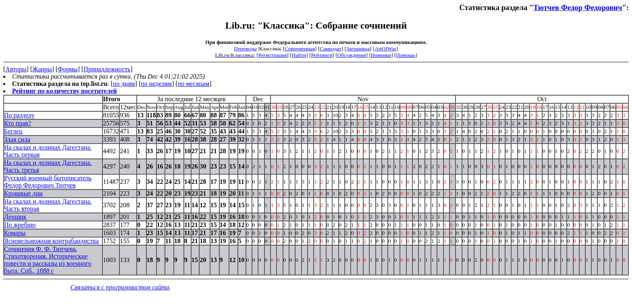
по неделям (156, 83)
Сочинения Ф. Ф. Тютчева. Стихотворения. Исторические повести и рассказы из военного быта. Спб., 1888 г (47, 260)
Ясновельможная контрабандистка (51, 240)
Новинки (381, 55)
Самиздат (330, 49)
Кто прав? (17, 123)
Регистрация (272, 55)
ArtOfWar (385, 49)
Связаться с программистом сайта (120, 287)
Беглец (13, 131)
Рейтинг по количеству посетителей (64, 90)
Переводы (245, 49)
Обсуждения (351, 55)
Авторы (15, 69)
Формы (67, 69)
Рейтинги (322, 55)
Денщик (15, 216)
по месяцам (193, 83)
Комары (14, 232)
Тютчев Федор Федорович (577, 7)
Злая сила (17, 139)
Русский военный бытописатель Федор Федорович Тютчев (47, 182)
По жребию (19, 224)
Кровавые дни (23, 193)
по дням (124, 83)
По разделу (19, 115)
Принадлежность (106, 69)
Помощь (405, 55)
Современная (300, 49)
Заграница (358, 49)
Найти (299, 55)
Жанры (42, 69)
